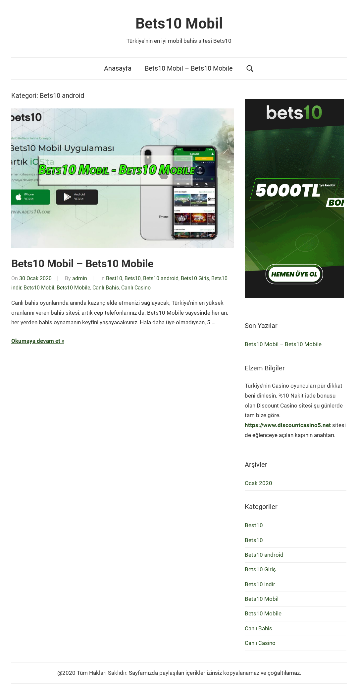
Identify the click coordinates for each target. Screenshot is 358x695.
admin (79, 278)
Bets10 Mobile (73, 287)
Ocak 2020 (258, 483)
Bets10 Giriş (195, 278)
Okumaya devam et (35, 341)
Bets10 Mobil (179, 23)
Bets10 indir (260, 584)
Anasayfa (117, 68)
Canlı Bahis (105, 287)
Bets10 (133, 278)
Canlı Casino (136, 287)
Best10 (114, 278)
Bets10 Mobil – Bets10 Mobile (189, 68)
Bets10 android (161, 278)
